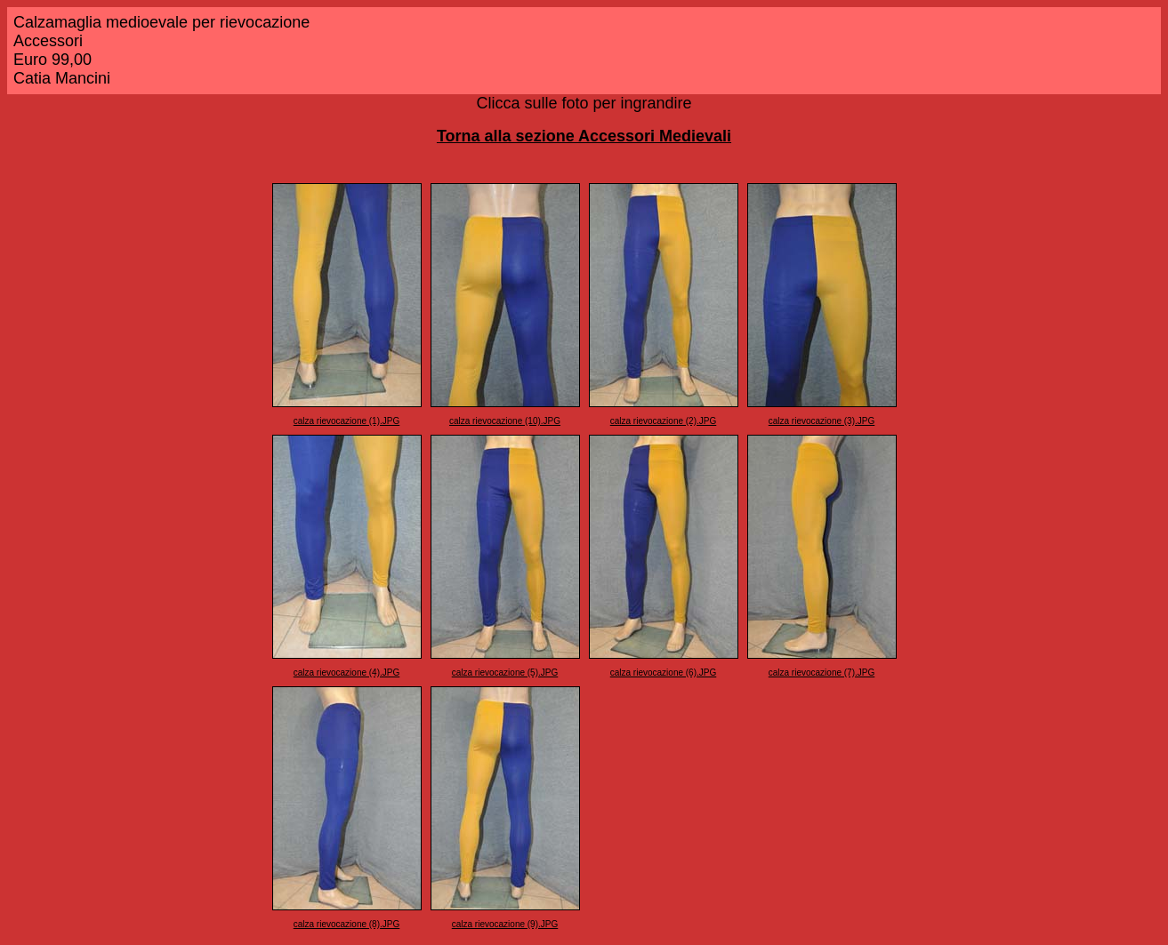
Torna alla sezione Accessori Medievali (584, 136)
